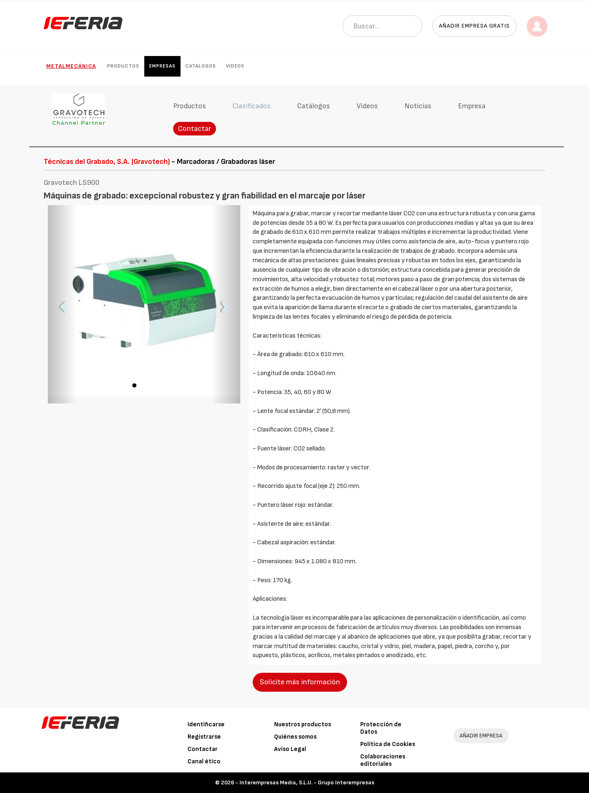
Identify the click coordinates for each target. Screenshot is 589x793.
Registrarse (204, 737)
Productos (123, 66)
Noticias (418, 106)
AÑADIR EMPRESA (481, 735)
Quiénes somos (295, 737)
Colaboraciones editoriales (382, 760)
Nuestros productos (302, 724)
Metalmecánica (71, 66)
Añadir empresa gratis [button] (474, 25)
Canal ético (204, 761)
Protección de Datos (380, 728)
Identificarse (206, 724)
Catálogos (200, 66)
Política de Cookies (387, 744)
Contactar (194, 128)
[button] (62, 304)
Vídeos (235, 66)
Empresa (472, 106)
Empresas (162, 66)
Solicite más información (300, 682)
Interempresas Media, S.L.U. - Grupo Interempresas (306, 782)
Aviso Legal (290, 749)
